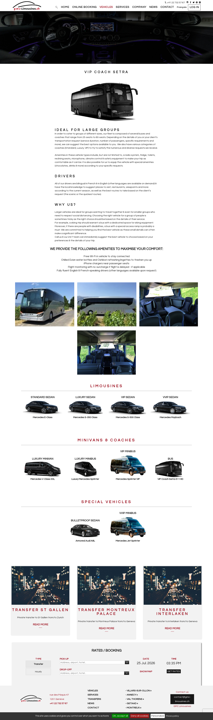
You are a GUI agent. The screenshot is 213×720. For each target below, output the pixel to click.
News (91, 703)
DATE (146, 659)
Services (93, 695)
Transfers (94, 699)
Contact (93, 707)
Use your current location (126, 662)
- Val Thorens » (134, 699)
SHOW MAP (146, 671)
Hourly (38, 671)
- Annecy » (131, 695)
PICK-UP (64, 659)
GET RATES (173, 671)
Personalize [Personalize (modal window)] (157, 716)
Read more (40, 624)
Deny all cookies (139, 716)
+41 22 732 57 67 (176, 2)
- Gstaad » (131, 703)
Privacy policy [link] (172, 716)
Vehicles (93, 690)
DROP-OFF (66, 669)
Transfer (38, 664)
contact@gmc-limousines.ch (182, 699)
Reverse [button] (126, 673)
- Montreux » (133, 707)
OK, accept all (120, 716)
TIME (173, 659)
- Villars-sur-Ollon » (138, 690)
